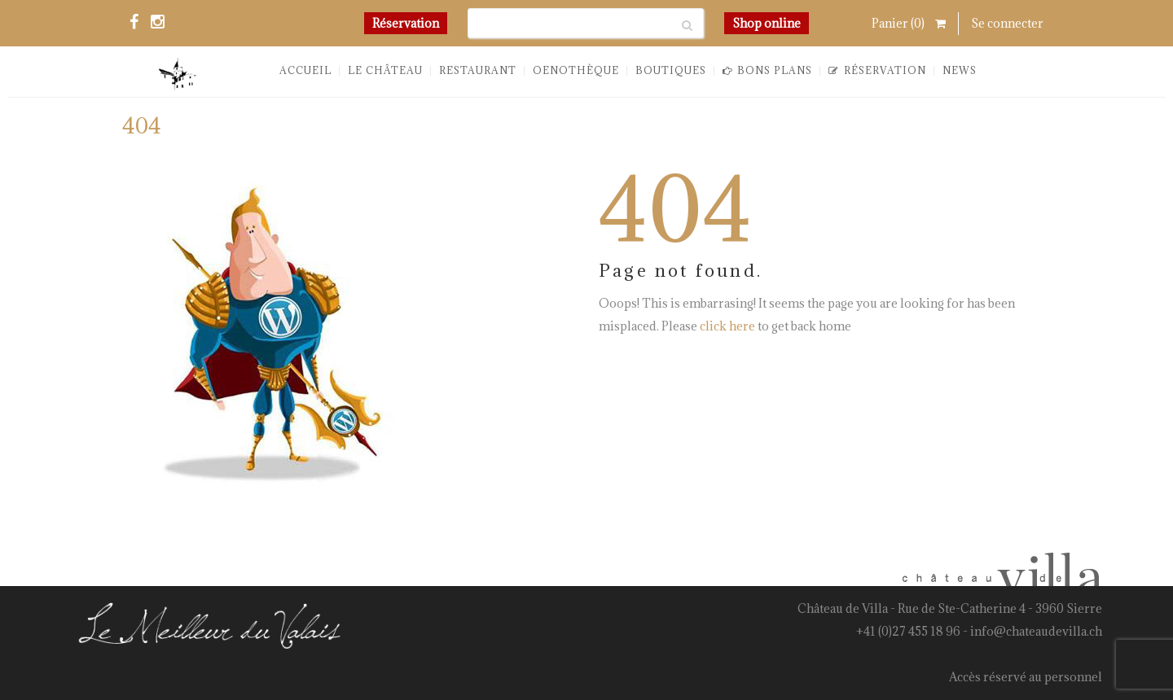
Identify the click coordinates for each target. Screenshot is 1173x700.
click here (727, 327)
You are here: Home (938, 132)
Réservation (405, 23)
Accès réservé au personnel (1025, 677)
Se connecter (1007, 23)
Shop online (766, 23)
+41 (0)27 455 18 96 (908, 631)
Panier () (909, 23)
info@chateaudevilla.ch (1036, 631)
